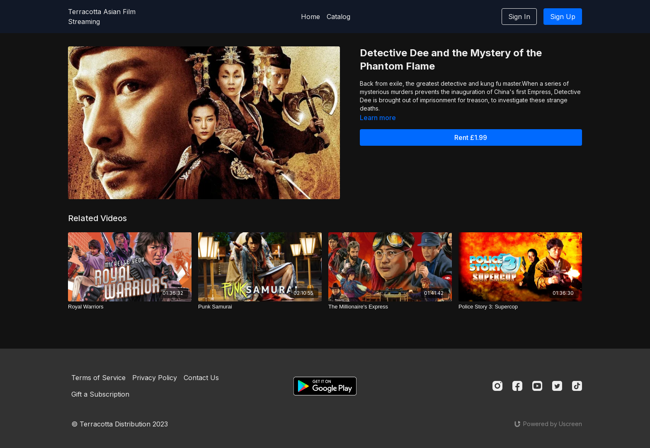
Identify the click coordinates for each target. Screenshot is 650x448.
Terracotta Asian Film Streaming (102, 16)
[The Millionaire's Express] (390, 307)
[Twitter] (557, 386)
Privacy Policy (154, 377)
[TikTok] (577, 386)
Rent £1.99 (470, 137)
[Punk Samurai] (260, 307)
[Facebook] (517, 386)
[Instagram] (497, 386)
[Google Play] (325, 386)
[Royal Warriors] (130, 307)
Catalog (338, 16)
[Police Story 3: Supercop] (520, 307)
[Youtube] (537, 386)
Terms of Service (98, 377)
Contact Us (201, 377)
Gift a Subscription (100, 394)
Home (310, 16)
